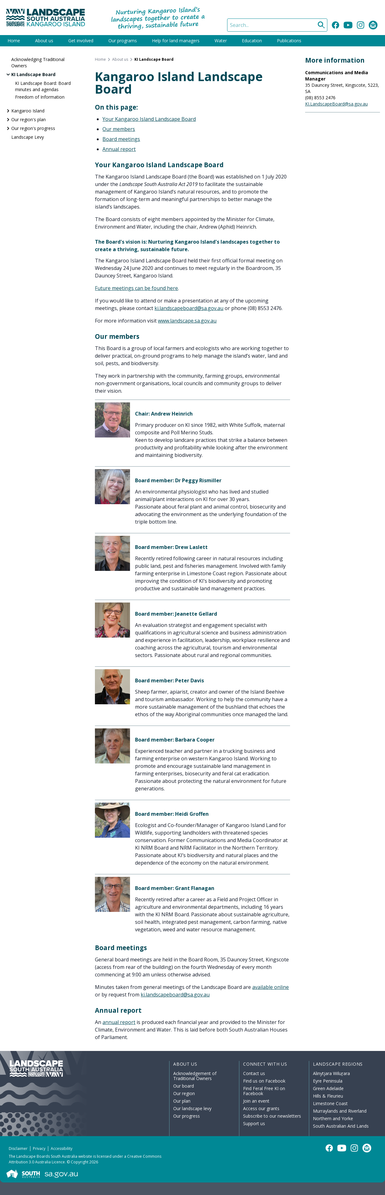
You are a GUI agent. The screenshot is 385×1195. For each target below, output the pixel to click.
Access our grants (261, 1108)
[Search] (277, 25)
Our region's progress (33, 128)
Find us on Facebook (264, 1081)
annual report (118, 1022)
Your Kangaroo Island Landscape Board (149, 119)
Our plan (181, 1101)
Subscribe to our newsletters (272, 1116)
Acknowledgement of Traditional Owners (194, 1075)
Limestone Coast (330, 1103)
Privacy (39, 1148)
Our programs (122, 41)
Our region (184, 1093)
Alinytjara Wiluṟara (331, 1073)
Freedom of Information (40, 97)
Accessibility (61, 1148)
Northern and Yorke (333, 1118)
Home (14, 41)
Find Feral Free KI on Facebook (264, 1090)
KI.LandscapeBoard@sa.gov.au (336, 104)
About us (44, 41)
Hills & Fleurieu (328, 1096)
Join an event (256, 1101)
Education (252, 41)
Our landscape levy (192, 1108)
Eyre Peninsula (327, 1081)
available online (270, 987)
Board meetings (121, 139)
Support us (254, 1123)
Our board (183, 1086)
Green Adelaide (328, 1088)
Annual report (119, 149)
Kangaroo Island (27, 111)
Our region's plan (28, 119)
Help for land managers (176, 41)
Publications (289, 41)
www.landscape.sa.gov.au (187, 320)
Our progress (186, 1116)
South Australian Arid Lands (341, 1126)
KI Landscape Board (33, 74)
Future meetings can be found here (136, 288)
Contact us (254, 1073)
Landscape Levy (27, 137)
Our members (118, 129)
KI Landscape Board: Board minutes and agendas (43, 86)
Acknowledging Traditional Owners (38, 62)
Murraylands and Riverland (340, 1111)
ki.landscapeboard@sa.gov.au (188, 308)
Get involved (80, 41)
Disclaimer (18, 1148)
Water (221, 41)
